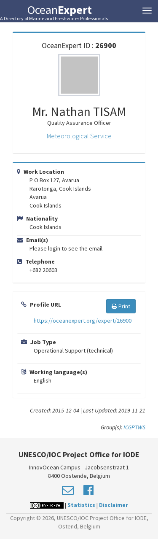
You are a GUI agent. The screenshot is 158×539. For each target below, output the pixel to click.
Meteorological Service (79, 136)
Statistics (81, 505)
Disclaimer (113, 505)
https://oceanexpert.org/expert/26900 (82, 320)
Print (121, 306)
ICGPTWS (134, 427)
